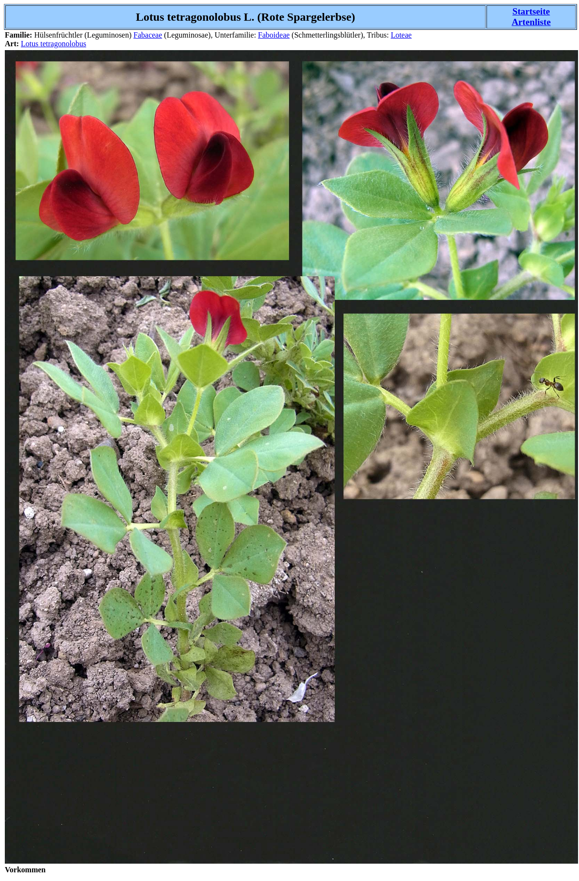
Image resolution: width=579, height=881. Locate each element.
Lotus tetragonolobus (53, 44)
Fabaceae (147, 35)
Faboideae (274, 35)
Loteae (401, 35)
